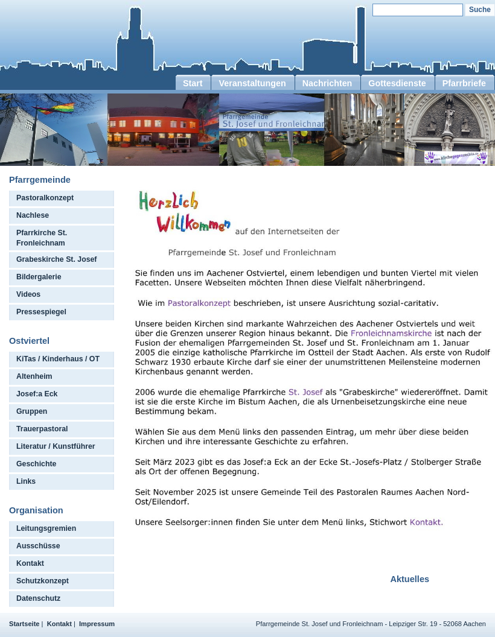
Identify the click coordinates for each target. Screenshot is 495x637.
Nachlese (32, 215)
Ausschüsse (38, 546)
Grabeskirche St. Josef (56, 259)
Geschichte (36, 464)
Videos (28, 294)
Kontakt (30, 563)
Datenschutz (38, 598)
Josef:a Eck (36, 394)
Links (26, 481)
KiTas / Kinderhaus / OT (58, 359)
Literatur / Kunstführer (55, 446)
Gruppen (31, 411)
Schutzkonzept (42, 581)
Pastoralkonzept (45, 198)
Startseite (24, 623)
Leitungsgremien (46, 528)
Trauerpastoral (42, 429)
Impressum (97, 623)
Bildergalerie (39, 277)
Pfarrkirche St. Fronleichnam (41, 238)
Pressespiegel (41, 312)
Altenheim (34, 376)
